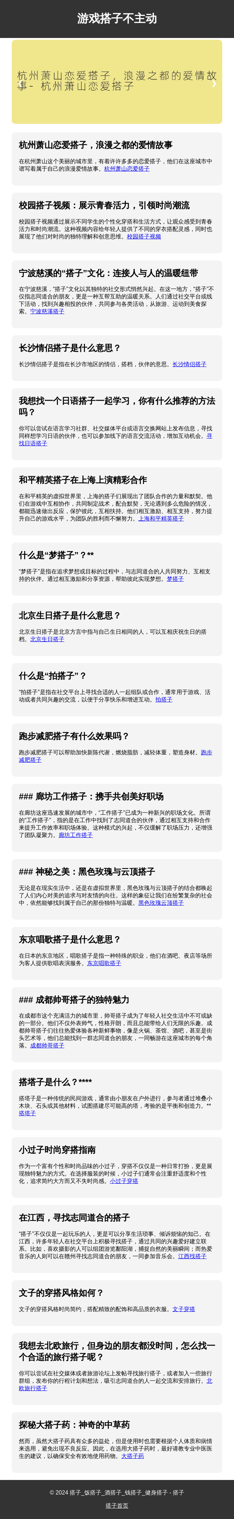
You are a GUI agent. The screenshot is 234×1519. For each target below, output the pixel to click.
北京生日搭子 (47, 639)
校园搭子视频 (144, 236)
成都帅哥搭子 (47, 1045)
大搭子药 (132, 1456)
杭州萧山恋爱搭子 (127, 169)
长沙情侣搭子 (189, 364)
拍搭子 (163, 700)
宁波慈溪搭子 (47, 311)
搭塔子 (27, 1113)
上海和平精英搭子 (161, 519)
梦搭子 (175, 579)
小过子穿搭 (124, 1181)
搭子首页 (117, 1506)
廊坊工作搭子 (76, 835)
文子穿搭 (183, 1309)
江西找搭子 (192, 1256)
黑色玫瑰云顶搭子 (161, 903)
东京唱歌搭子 (104, 963)
